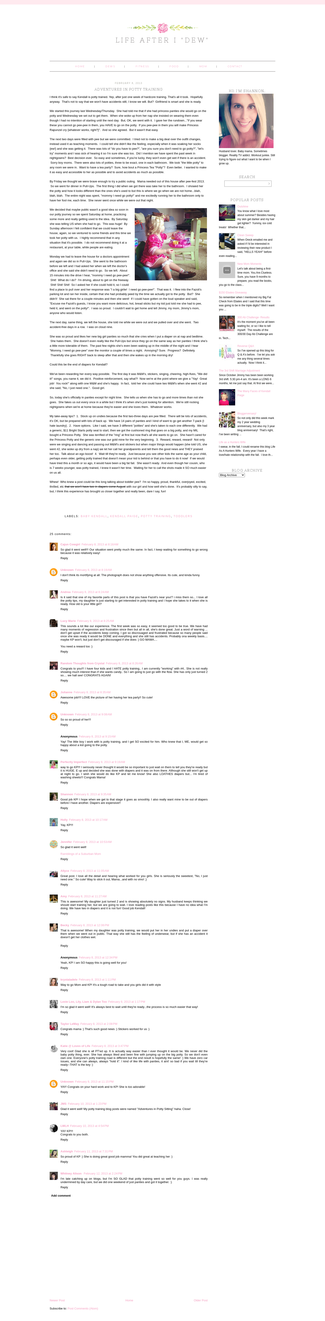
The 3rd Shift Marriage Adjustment (239, 370)
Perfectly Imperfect (73, 762)
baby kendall (94, 516)
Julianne (66, 692)
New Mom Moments (249, 263)
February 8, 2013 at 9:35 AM (92, 794)
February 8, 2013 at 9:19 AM (106, 762)
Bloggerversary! (246, 413)
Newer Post (57, 1300)
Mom (203, 66)
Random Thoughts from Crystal (82, 663)
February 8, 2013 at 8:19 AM (93, 570)
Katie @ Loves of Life (75, 1046)
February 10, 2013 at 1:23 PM (87, 1103)
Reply (64, 558)
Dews (110, 66)
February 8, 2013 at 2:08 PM (98, 1024)
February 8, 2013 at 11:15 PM (94, 1081)
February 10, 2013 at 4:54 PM (89, 1126)
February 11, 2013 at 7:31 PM (93, 1151)
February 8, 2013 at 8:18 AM (99, 544)
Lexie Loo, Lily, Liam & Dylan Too (83, 1001)
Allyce (64, 870)
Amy (63, 896)
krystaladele (68, 979)
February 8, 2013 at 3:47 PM (110, 1046)
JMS (63, 1103)
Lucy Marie (68, 621)
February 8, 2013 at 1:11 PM (97, 979)
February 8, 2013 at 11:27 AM (87, 896)
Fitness (142, 66)
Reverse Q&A (245, 346)
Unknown (67, 570)
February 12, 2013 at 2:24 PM (103, 1173)
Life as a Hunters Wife (232, 442)
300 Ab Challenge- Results (253, 317)
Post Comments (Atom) (83, 1308)
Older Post (201, 1300)
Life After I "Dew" (163, 40)
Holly (64, 819)
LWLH (64, 1126)
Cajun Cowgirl (70, 544)
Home (80, 66)
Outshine (242, 206)
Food (174, 66)
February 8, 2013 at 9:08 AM (93, 714)
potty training (156, 516)
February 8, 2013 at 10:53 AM (92, 842)
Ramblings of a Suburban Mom (80, 854)
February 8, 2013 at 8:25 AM (95, 621)
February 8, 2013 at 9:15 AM (97, 736)
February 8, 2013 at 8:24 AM (90, 592)
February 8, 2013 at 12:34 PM (98, 957)
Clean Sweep (245, 235)
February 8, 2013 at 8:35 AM (92, 692)
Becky (64, 925)
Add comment (61, 1195)
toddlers (183, 516)
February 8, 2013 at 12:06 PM (89, 925)
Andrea (65, 592)
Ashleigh (66, 1151)
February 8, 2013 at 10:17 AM (88, 819)
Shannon (66, 794)
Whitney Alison (71, 1173)
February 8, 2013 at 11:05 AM (89, 870)
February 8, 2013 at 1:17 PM (126, 1001)
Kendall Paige (124, 516)
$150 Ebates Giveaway (233, 292)
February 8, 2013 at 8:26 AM (124, 663)
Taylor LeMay (69, 1024)
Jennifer (66, 842)
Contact (235, 66)
